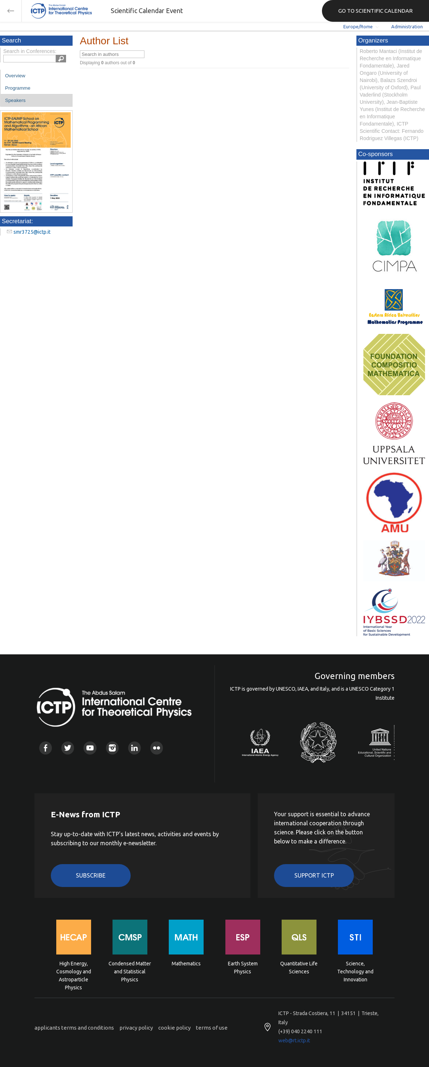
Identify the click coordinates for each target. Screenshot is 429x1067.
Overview (15, 75)
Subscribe (91, 875)
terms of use (212, 1028)
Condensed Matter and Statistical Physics (130, 971)
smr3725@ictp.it (31, 232)
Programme (17, 88)
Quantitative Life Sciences (299, 967)
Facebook (45, 747)
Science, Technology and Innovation (355, 971)
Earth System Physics (243, 967)
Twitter (67, 747)
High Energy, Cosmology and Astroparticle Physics (73, 971)
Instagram (112, 747)
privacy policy (136, 1028)
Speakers (15, 100)
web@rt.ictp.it (294, 1040)
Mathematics (186, 963)
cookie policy (174, 1028)
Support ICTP (314, 875)
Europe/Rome (358, 26)
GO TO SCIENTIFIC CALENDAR (375, 11)
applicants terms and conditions (74, 1028)
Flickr (156, 747)
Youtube (89, 747)
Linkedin (134, 747)
